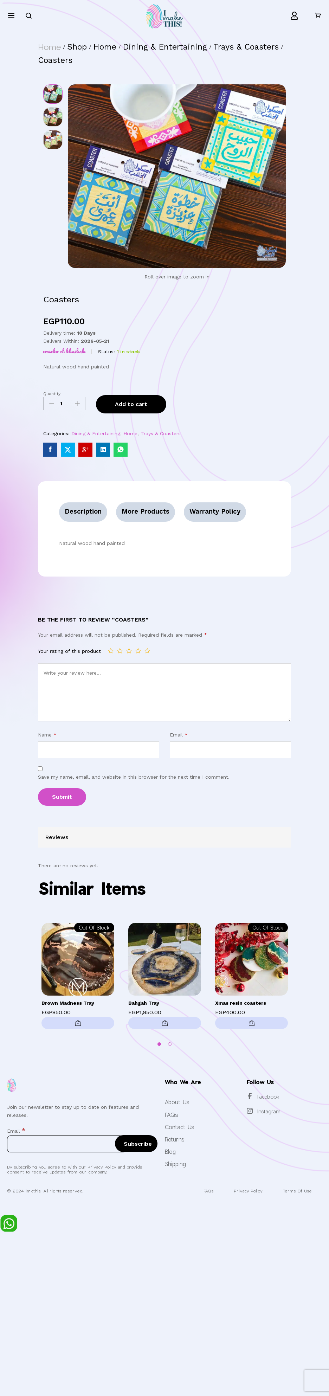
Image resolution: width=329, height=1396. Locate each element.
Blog (170, 1151)
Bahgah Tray (143, 1003)
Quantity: (52, 394)
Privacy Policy (245, 1190)
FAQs (171, 1114)
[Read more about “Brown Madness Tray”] (77, 1023)
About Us (176, 1102)
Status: (106, 351)
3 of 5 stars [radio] (129, 651)
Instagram (268, 1111)
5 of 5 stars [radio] (147, 651)
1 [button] (159, 1044)
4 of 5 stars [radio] (138, 651)
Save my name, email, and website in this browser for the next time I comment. (134, 777)
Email (179, 734)
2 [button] (170, 1044)
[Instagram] (250, 1111)
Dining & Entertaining (95, 433)
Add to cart (131, 404)
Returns (174, 1139)
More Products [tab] (146, 511)
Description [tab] (83, 511)
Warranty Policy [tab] (216, 511)
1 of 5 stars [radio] (111, 651)
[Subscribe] (136, 1143)
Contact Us (179, 1127)
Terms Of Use (296, 1190)
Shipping (175, 1163)
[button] (164, 1023)
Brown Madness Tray (67, 1003)
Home (130, 433)
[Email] (67, 1144)
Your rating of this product (69, 651)
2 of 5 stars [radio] (120, 651)
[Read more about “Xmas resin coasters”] (251, 1023)
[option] (77, 978)
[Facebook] (250, 1096)
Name (47, 734)
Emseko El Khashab (64, 351)
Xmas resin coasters (240, 1003)
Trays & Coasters (161, 433)
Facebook (268, 1097)
